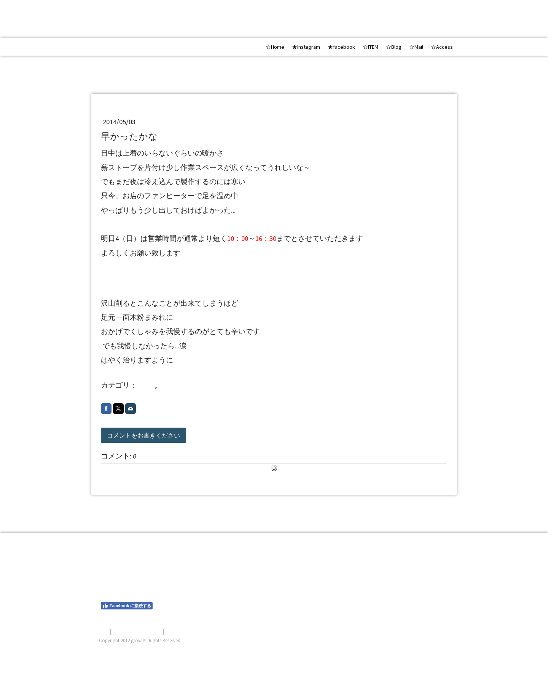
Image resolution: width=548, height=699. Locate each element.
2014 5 (171, 385)
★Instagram (306, 46)
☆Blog (393, 46)
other (147, 385)
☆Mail (416, 46)
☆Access (442, 46)
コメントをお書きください (143, 435)
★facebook (341, 46)
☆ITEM (370, 46)
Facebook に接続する (126, 606)
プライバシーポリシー (137, 631)
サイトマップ (180, 631)
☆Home (275, 46)
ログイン (439, 649)
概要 (104, 631)
